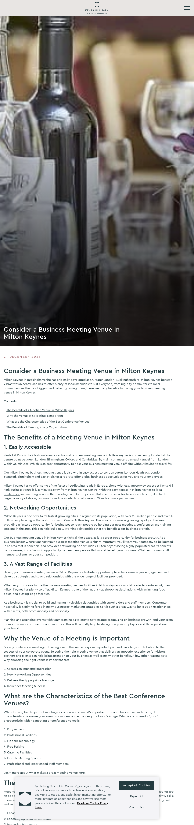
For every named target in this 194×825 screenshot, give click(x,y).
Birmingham (55, 459)
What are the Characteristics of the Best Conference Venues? (48, 421)
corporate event (37, 651)
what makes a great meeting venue (53, 772)
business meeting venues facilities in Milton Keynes (83, 585)
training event (58, 647)
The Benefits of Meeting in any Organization (36, 427)
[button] (25, 798)
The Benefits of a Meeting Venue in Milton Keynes (40, 410)
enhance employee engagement (140, 572)
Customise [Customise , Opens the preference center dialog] (136, 807)
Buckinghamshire (38, 379)
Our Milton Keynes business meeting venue (33, 472)
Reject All (137, 796)
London (40, 459)
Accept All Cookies (136, 785)
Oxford (70, 459)
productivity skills (161, 795)
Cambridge (89, 459)
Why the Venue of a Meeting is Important (34, 415)
